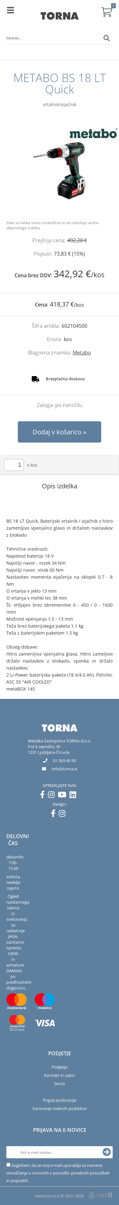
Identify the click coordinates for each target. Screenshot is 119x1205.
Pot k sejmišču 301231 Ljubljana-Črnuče (48, 749)
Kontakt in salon (59, 1075)
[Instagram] (53, 796)
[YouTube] (63, 796)
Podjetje (59, 1067)
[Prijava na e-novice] (107, 1152)
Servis (59, 1083)
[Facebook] (44, 796)
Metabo (82, 352)
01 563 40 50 (64, 760)
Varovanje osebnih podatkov (59, 1108)
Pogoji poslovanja (59, 1100)
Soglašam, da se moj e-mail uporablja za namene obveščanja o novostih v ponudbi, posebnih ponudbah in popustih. (58, 1172)
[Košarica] (106, 11)
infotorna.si (64, 769)
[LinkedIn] (74, 796)
